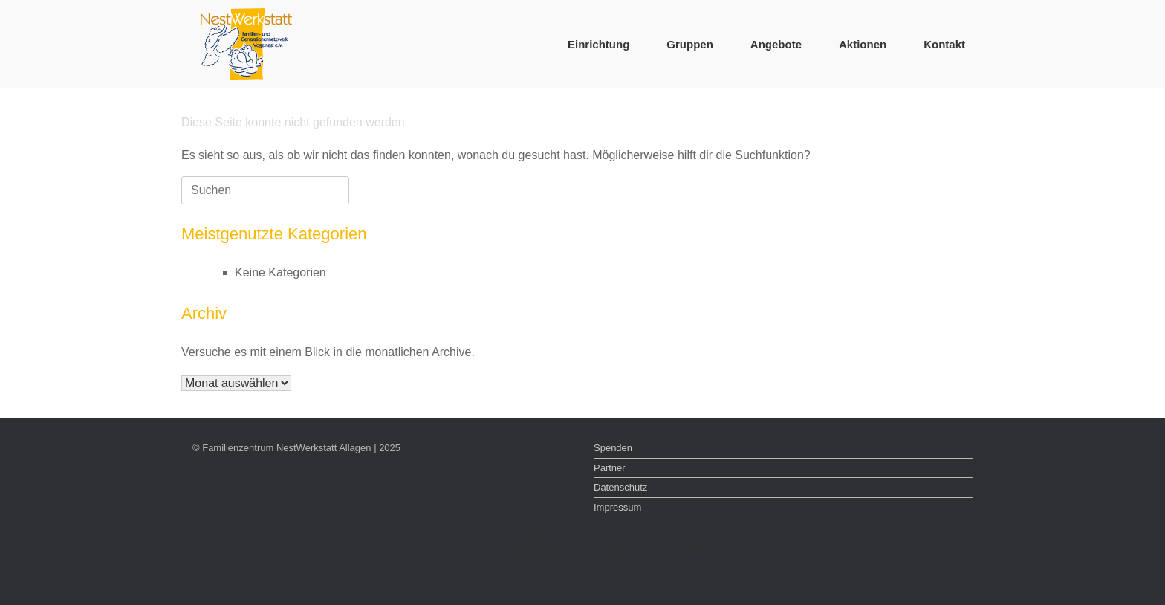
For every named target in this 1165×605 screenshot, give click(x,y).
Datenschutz (620, 487)
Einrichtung (598, 44)
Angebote (776, 44)
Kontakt (944, 44)
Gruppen (689, 44)
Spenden (613, 447)
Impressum (617, 507)
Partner (610, 467)
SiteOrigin (613, 576)
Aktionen (862, 44)
